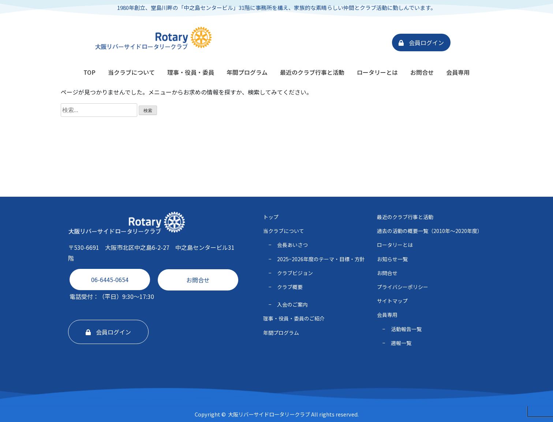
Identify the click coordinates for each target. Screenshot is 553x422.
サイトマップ (392, 300)
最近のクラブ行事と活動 (312, 72)
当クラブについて (131, 72)
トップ (271, 217)
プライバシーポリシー (402, 286)
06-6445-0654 (109, 279)
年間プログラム (247, 72)
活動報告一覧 (406, 329)
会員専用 (458, 72)
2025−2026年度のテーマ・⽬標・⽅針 (321, 259)
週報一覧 (401, 343)
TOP (89, 72)
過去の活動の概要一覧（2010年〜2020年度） (429, 230)
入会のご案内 (292, 304)
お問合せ (422, 72)
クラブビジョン (295, 273)
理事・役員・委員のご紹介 (294, 318)
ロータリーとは (377, 72)
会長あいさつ (292, 244)
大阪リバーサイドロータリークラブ (269, 414)
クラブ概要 (290, 286)
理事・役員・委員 (190, 72)
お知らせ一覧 (392, 259)
